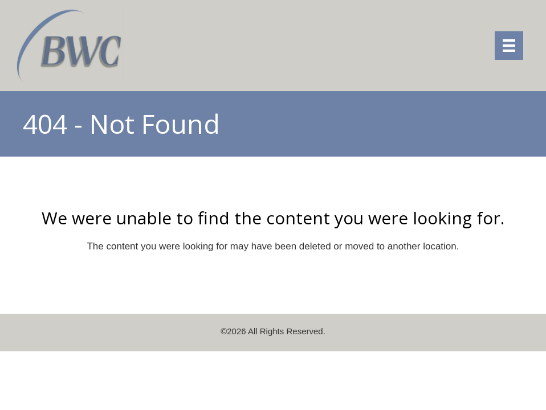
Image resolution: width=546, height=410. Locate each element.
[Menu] (509, 45)
